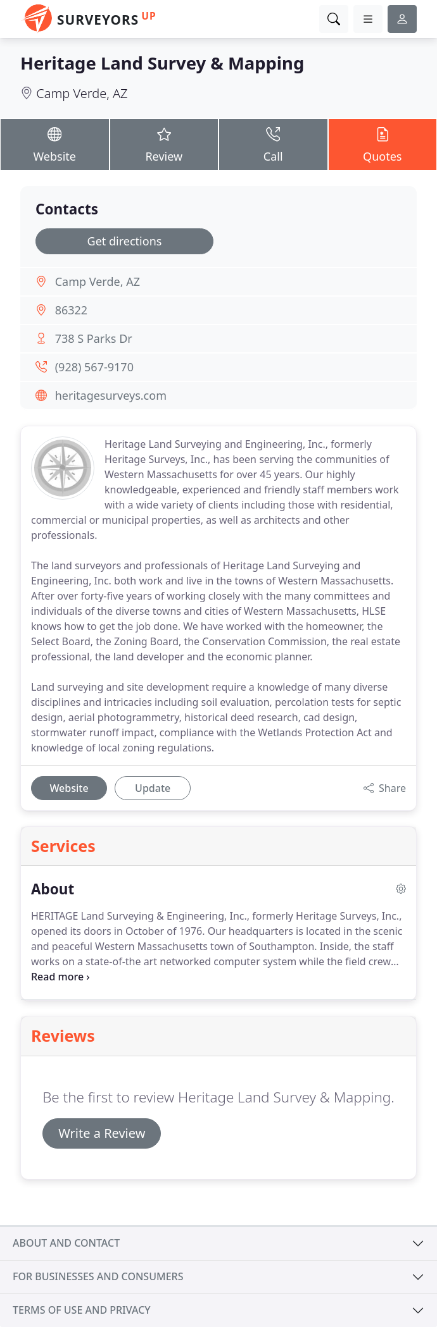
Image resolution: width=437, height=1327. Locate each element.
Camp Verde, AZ (81, 93)
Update (152, 788)
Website (55, 144)
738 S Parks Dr (93, 338)
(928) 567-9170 (94, 366)
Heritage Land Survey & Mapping (162, 63)
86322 (71, 310)
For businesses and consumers (98, 1276)
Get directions (124, 241)
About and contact (66, 1243)
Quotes (383, 144)
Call (273, 144)
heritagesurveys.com (111, 395)
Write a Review (101, 1133)
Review (164, 144)
